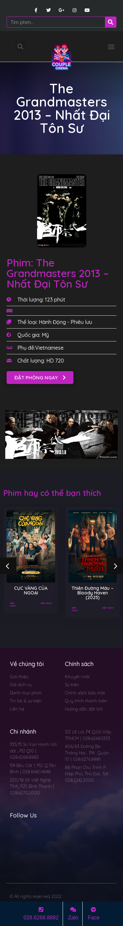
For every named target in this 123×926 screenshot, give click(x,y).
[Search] (110, 22)
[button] (111, 46)
